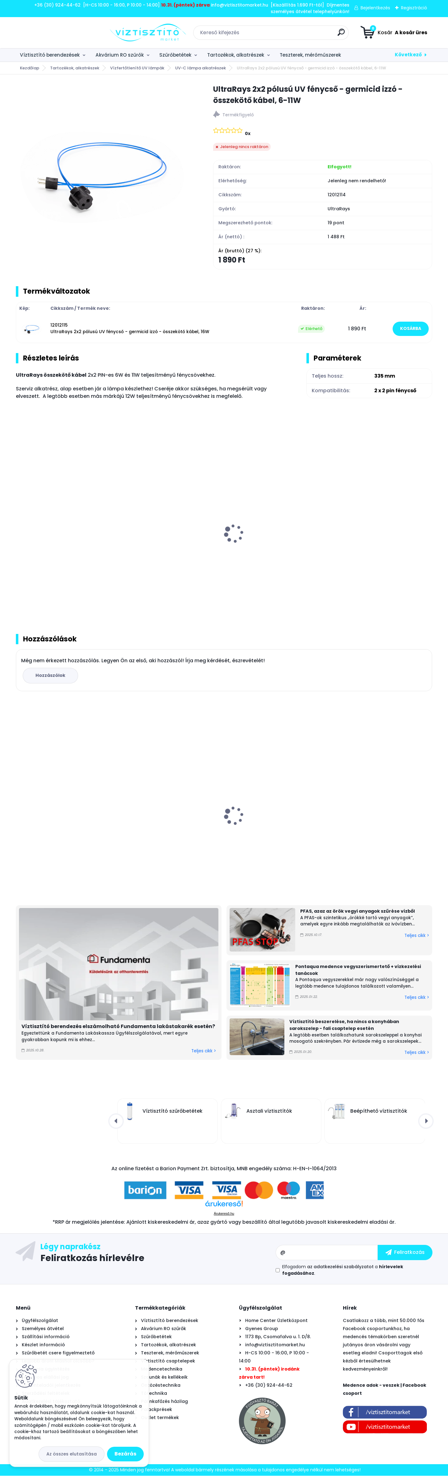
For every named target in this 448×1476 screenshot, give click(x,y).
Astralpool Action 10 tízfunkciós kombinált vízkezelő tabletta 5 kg (165, 822)
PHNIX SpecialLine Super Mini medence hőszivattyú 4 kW (264, 817)
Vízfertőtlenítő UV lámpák (137, 68)
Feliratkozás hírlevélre (92, 1258)
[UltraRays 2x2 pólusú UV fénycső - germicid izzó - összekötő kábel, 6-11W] (104, 172)
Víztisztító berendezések (50, 55)
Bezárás (125, 1453)
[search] (294, 35)
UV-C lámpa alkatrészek (200, 68)
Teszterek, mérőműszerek (310, 55)
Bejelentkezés (375, 8)
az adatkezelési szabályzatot (340, 1267)
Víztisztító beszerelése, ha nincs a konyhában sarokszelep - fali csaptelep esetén (344, 1025)
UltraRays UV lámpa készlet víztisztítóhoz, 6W (53, 545)
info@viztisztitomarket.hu (275, 1345)
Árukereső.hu (224, 1214)
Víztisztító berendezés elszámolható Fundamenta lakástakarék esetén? (118, 1026)
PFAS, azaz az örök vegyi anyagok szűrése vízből (357, 911)
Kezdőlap (29, 68)
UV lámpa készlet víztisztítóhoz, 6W (379, 819)
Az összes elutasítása (71, 1454)
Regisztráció (414, 8)
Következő (408, 54)
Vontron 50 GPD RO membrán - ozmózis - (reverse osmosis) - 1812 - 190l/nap (63, 825)
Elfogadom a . (342, 1270)
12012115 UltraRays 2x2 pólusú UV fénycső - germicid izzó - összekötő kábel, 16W (129, 329)
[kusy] (142, 595)
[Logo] (54, 32)
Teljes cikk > (203, 1051)
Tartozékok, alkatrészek (235, 55)
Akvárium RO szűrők (120, 55)
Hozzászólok (50, 676)
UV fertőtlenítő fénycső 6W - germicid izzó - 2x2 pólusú (160, 541)
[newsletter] (405, 1253)
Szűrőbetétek (175, 55)
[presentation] (20, 526)
